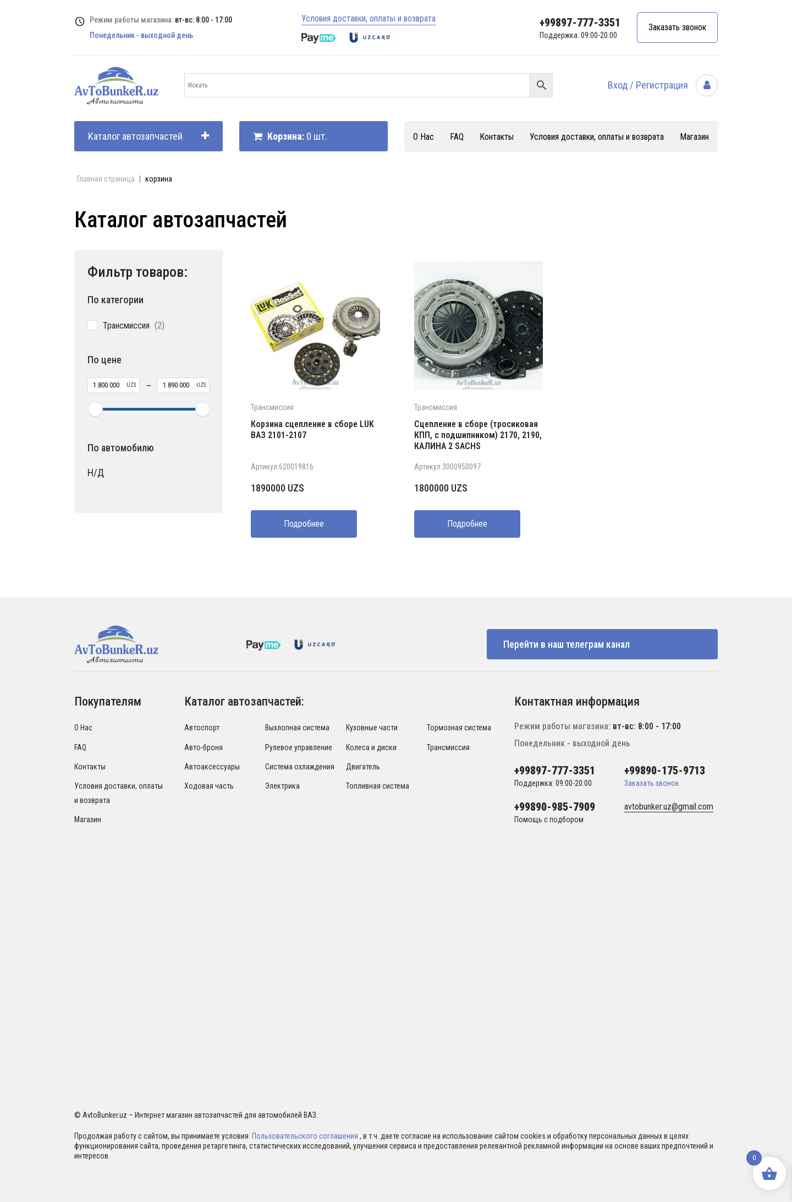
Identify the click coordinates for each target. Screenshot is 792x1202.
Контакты (497, 137)
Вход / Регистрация (663, 85)
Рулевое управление (298, 747)
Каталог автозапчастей (148, 136)
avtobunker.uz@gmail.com (668, 806)
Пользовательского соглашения (306, 1136)
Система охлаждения (299, 766)
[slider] (94, 409)
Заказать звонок (677, 27)
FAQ (457, 137)
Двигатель (363, 766)
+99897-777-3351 (580, 22)
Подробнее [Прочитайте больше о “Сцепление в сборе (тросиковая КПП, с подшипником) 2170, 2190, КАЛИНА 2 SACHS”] (467, 523)
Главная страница (106, 178)
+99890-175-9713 (664, 770)
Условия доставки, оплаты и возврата (368, 18)
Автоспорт (201, 727)
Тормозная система (459, 727)
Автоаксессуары (212, 766)
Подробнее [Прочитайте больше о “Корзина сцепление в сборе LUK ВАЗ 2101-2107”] (304, 523)
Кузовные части (372, 727)
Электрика (282, 786)
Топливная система (377, 786)
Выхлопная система (297, 727)
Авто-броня (203, 747)
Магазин (694, 137)
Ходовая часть (209, 786)
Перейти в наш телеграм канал (566, 644)
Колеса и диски (371, 747)
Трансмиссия (272, 407)
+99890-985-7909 (554, 806)
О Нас (423, 137)
